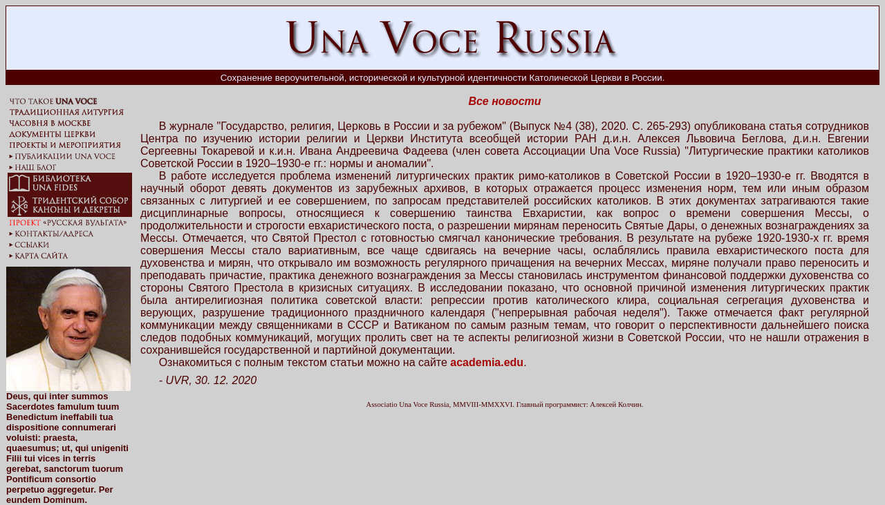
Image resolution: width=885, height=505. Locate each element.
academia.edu (486, 362)
